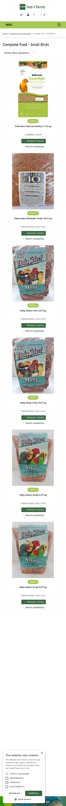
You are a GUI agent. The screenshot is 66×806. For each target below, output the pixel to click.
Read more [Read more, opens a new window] (25, 768)
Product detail (33, 141)
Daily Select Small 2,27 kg (33, 495)
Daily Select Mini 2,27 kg (33, 311)
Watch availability (33, 146)
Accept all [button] (34, 793)
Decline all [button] (14, 793)
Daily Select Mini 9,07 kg (33, 403)
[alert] (24, 776)
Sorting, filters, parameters (20, 53)
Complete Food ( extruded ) (20, 34)
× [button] (42, 753)
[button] (24, 799)
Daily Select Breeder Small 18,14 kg (33, 218)
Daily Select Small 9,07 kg (33, 587)
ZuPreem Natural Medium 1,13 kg (33, 126)
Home (5, 34)
